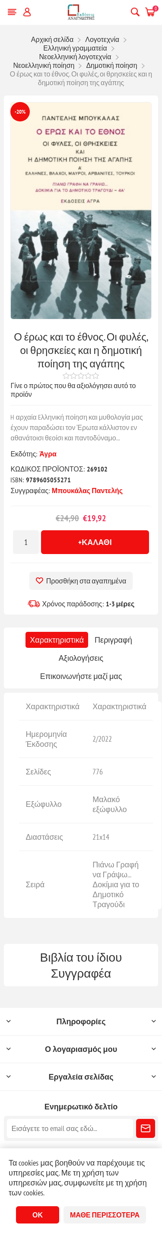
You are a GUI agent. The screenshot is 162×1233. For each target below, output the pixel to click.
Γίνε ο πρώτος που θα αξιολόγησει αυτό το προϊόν (73, 389)
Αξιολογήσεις (81, 658)
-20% (20, 111)
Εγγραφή (145, 1128)
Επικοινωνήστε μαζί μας (81, 676)
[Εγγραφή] (70, 1128)
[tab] (56, 640)
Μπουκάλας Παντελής (87, 490)
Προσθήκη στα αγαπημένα (86, 581)
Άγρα (48, 453)
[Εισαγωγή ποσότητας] (26, 542)
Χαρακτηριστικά (57, 640)
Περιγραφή (113, 640)
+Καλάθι (95, 542)
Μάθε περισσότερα (105, 1215)
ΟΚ (37, 1215)
